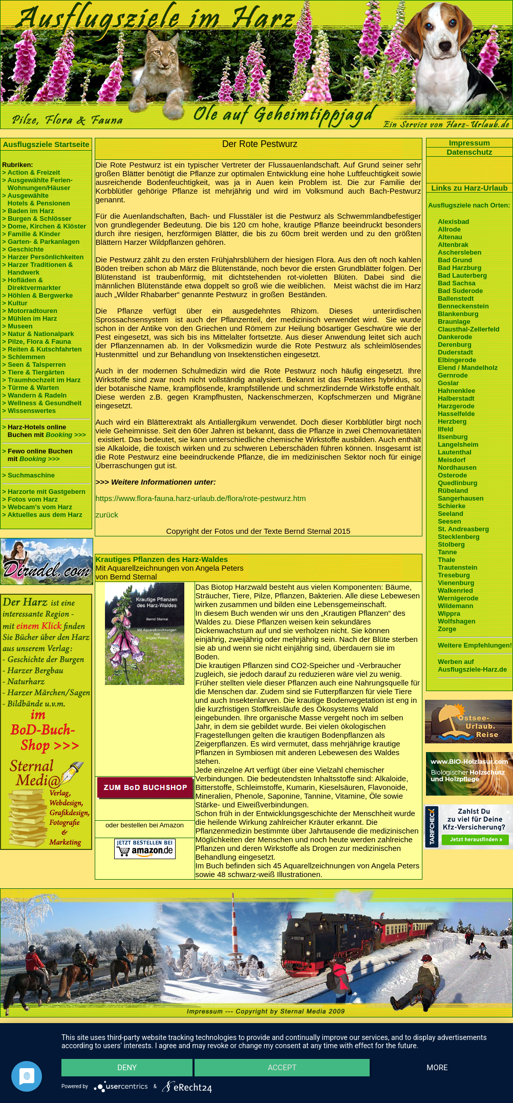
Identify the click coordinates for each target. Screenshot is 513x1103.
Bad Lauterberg (462, 275)
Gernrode (453, 375)
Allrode (449, 229)
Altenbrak (453, 244)
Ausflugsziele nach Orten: (469, 205)
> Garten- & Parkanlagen (40, 241)
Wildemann (455, 606)
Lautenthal (455, 452)
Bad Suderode (460, 291)
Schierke (451, 506)
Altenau (450, 237)
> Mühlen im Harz (29, 318)
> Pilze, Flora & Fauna (36, 341)
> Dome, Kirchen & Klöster (44, 226)
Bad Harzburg (459, 268)
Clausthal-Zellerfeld (469, 329)
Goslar (448, 383)
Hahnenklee (456, 390)
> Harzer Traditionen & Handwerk (37, 268)
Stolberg (451, 544)
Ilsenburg (453, 437)
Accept (282, 1067)
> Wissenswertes (29, 410)
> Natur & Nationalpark (38, 334)
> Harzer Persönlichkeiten (42, 257)
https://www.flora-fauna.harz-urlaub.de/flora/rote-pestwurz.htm (201, 498)
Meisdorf (451, 460)
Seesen (449, 521)
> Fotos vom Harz (30, 499)
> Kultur (14, 303)
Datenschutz (469, 152)
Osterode (452, 475)
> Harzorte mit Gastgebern (44, 491)
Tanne (447, 552)
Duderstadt (455, 352)
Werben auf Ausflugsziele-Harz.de (472, 665)
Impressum (469, 142)
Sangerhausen (461, 498)
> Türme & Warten (30, 387)
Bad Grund (455, 260)
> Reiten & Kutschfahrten (42, 349)
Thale (446, 560)
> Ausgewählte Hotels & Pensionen (36, 199)
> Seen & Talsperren (34, 364)
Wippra (449, 613)
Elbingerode (457, 360)
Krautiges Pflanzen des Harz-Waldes (162, 559)
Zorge (447, 629)
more (436, 1067)
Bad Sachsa (457, 283)
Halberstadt (456, 398)
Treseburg (454, 575)
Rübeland (453, 490)
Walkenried (455, 590)
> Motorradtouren (29, 311)
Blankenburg (458, 314)
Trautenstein (457, 567)
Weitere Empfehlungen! (475, 645)
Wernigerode (458, 598)
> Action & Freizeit (31, 172)
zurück (107, 514)
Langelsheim (458, 444)
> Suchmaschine (28, 475)
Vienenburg (456, 583)
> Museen (17, 326)
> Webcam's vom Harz (37, 507)
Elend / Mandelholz (468, 367)
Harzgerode (456, 406)
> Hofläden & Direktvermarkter (31, 284)
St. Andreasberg (463, 529)
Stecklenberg (459, 536)
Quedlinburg (457, 483)
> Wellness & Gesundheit (41, 403)
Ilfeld (445, 429)
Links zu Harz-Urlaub (469, 187)
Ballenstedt (456, 298)
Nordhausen (457, 467)
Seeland (450, 513)
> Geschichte (23, 249)
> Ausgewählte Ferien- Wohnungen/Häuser (38, 184)
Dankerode (455, 337)
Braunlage (454, 321)
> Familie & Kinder (31, 234)
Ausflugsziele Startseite (46, 144)
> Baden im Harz (28, 211)
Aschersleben (459, 252)
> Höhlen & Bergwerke (37, 295)
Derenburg (455, 344)
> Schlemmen (23, 357)
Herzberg (452, 421)
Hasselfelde (456, 414)
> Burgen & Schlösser (36, 218)
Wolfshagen (456, 621)
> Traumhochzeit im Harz (41, 380)
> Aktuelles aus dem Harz (42, 514)
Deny (127, 1067)
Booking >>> (66, 435)
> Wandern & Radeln (34, 395)
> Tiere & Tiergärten (33, 372)
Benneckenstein (463, 306)
